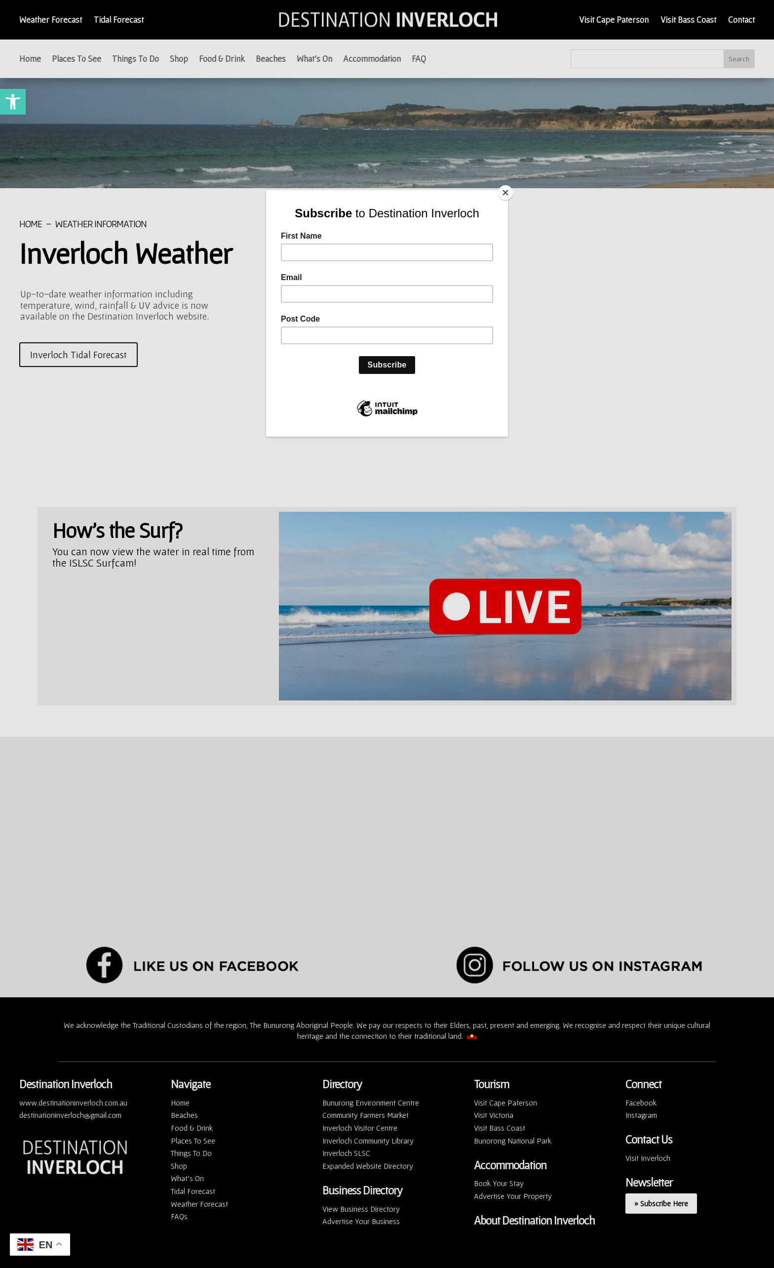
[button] (13, 102)
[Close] (505, 192)
